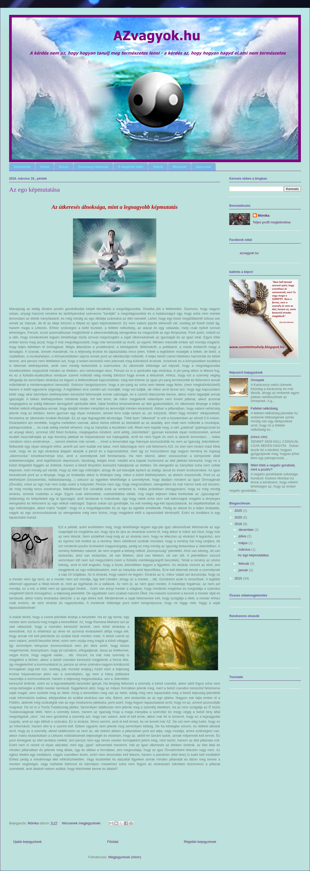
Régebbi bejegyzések (200, 842)
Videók (158, 167)
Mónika (264, 215)
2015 (238, 578)
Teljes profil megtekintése (272, 222)
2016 (238, 524)
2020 (238, 517)
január (244, 570)
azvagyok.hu (249, 253)
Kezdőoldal (22, 167)
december (247, 530)
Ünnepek (257, 380)
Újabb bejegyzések (27, 842)
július (243, 536)
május (244, 543)
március (245, 549)
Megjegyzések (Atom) (124, 857)
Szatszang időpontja (93, 167)
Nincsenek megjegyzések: (82, 823)
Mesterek (179, 167)
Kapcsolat (203, 167)
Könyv (64, 167)
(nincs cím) (259, 437)
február (244, 563)
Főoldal (112, 842)
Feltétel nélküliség (264, 408)
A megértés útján (130, 167)
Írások (44, 167)
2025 (238, 511)
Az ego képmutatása (34, 189)
